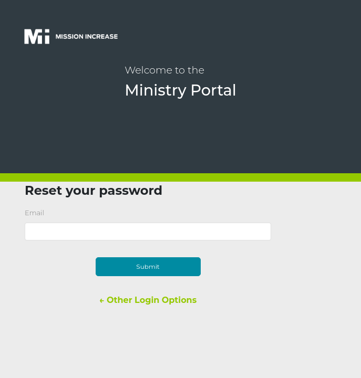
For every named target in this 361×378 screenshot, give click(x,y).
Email (34, 212)
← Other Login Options (148, 300)
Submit (147, 266)
